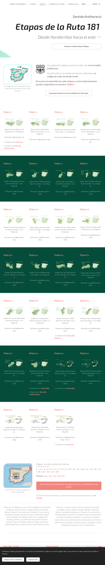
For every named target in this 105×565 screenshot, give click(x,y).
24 (50, 476)
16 (95, 469)
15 (91, 469)
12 (78, 469)
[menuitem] (31, 4)
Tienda (39, 498)
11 (74, 469)
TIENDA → (71, 84)
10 (69, 469)
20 (48, 472)
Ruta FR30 (45, 388)
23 (46, 476)
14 (87, 469)
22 (57, 472)
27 (63, 476)
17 (100, 469)
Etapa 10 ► (34, 209)
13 (82, 469)
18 (39, 472)
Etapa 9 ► (8, 209)
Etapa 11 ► (59, 209)
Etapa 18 (33, 301)
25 (55, 476)
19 (43, 472)
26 (59, 476)
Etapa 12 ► (85, 209)
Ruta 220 (70, 444)
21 (52, 472)
